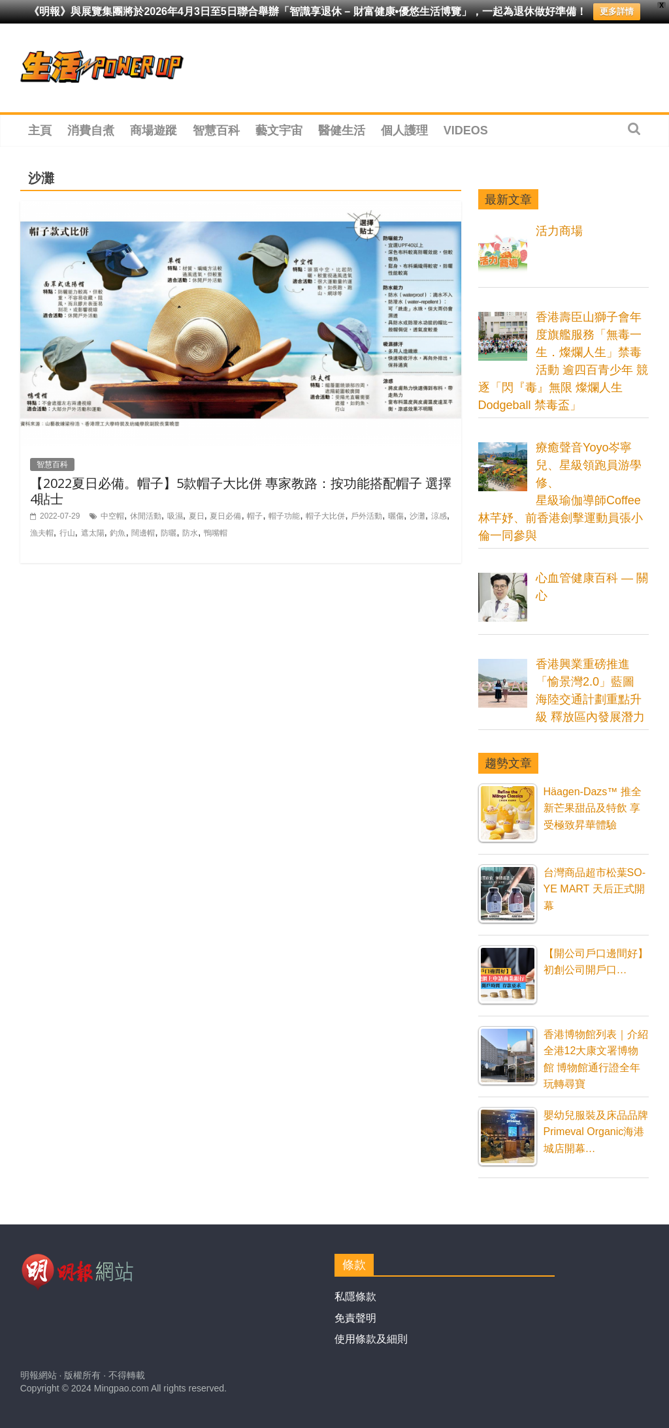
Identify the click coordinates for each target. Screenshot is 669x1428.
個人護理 (404, 130)
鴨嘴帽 (215, 533)
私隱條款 (355, 1296)
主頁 (40, 130)
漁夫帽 (42, 533)
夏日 (196, 516)
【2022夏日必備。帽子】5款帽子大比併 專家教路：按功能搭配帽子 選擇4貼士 (240, 491)
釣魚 (117, 533)
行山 (67, 533)
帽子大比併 (325, 516)
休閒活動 (145, 516)
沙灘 (417, 516)
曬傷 (396, 516)
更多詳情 (617, 11)
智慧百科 (216, 130)
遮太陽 (93, 533)
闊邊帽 (143, 533)
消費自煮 (90, 130)
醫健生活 (341, 130)
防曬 (168, 533)
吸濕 (175, 516)
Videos (466, 130)
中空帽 (112, 516)
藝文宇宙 (278, 130)
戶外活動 (366, 516)
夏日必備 (225, 516)
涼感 (439, 516)
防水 (190, 533)
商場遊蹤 (153, 130)
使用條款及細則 (371, 1338)
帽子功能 (284, 516)
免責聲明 (355, 1318)
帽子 (255, 516)
